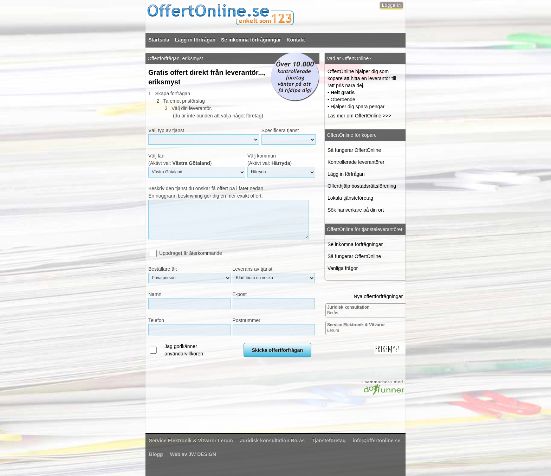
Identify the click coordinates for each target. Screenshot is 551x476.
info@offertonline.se (377, 440)
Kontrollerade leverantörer (356, 162)
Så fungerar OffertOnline (354, 150)
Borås (348, 310)
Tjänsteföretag (328, 440)
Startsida (158, 40)
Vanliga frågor (343, 268)
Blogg (156, 454)
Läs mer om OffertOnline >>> (359, 115)
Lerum (356, 327)
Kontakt (295, 40)
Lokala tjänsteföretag (350, 198)
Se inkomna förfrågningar (251, 40)
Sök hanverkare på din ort (356, 210)
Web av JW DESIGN (193, 454)
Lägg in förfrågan (195, 40)
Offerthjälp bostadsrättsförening (362, 186)
